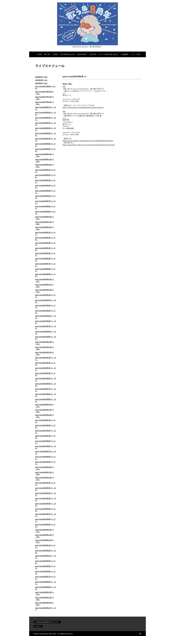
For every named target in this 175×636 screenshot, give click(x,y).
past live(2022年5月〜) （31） (45, 379)
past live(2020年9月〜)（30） (45, 275)
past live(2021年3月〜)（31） (45, 306)
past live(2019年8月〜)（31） (45, 207)
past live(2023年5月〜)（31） (45, 442)
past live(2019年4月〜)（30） (45, 186)
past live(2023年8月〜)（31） (45, 458)
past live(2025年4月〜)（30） (45, 562)
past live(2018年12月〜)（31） (44, 166)
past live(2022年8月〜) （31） (45, 395)
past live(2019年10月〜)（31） (44, 218)
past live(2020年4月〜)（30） (45, 249)
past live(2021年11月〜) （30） (44, 348)
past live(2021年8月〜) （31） (45, 332)
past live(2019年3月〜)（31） (45, 181)
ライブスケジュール (68, 54)
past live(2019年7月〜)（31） (45, 202)
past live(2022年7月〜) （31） (45, 390)
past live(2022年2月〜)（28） (45, 364)
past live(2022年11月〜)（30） (44, 411)
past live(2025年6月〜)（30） (45, 572)
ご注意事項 (124, 54)
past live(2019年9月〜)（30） (45, 213)
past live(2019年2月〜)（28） (45, 176)
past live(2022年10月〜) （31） (44, 406)
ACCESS (92, 54)
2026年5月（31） (41, 80)
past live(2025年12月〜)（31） (44, 604)
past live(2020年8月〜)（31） (45, 270)
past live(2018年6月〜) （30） (45, 134)
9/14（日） (68, 84)
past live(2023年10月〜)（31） (44, 468)
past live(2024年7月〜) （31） (45, 515)
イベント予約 (135, 54)
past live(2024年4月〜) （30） (45, 499)
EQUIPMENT (82, 54)
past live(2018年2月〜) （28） (45, 113)
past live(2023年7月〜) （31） (45, 452)
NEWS (55, 54)
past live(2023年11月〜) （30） (44, 473)
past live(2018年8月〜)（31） (45, 145)
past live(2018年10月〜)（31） (44, 155)
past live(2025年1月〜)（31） (45, 546)
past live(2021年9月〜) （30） (45, 338)
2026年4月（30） (41, 77)
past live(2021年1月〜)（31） (45, 296)
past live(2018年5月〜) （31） (45, 129)
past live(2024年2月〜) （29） (45, 489)
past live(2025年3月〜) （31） (45, 557)
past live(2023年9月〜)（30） (45, 463)
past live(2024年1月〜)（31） (45, 484)
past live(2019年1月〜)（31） (45, 171)
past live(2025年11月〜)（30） (44, 598)
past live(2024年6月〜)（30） (45, 510)
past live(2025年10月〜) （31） (44, 593)
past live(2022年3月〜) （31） (45, 369)
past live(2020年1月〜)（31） (45, 233)
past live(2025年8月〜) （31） (45, 583)
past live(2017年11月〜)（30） (44, 98)
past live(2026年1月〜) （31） (45, 609)
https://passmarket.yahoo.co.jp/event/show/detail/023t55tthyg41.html (89, 145)
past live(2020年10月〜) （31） (44, 280)
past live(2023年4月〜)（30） (45, 437)
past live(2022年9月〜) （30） (45, 400)
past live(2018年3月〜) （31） (45, 119)
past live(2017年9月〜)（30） (45, 87)
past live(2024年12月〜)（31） (44, 541)
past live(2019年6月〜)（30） (45, 197)
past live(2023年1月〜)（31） (45, 421)
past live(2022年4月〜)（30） (45, 374)
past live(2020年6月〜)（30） (45, 259)
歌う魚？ (47, 54)
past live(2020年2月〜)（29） (45, 239)
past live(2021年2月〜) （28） (45, 301)
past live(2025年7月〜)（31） (45, 578)
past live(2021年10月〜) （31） (44, 343)
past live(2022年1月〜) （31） (45, 359)
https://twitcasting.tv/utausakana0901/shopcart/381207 (83, 107)
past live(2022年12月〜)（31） (44, 416)
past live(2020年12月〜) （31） (44, 291)
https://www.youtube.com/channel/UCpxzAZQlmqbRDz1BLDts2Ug (88, 141)
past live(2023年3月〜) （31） (45, 432)
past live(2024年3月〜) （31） (45, 494)
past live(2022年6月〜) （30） (45, 385)
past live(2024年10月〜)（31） (44, 531)
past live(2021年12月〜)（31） (44, 353)
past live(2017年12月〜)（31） (44, 103)
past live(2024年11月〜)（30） (44, 536)
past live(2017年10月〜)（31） (44, 93)
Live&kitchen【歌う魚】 (48, 634)
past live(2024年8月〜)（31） (45, 520)
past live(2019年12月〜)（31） (44, 228)
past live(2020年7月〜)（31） (45, 265)
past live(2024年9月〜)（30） (45, 525)
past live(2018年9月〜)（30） (45, 150)
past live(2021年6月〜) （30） (45, 322)
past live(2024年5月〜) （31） (45, 505)
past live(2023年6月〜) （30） (45, 447)
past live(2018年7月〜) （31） (45, 140)
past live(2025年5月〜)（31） (45, 567)
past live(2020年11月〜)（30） (44, 286)
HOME (39, 54)
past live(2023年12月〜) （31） (44, 479)
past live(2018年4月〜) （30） (45, 124)
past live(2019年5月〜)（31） (45, 192)
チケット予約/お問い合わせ (108, 54)
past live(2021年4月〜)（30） (45, 312)
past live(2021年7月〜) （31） (45, 327)
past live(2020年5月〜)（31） (45, 254)
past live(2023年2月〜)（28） (45, 426)
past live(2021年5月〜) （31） (45, 317)
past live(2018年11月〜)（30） (44, 160)
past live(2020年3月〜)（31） (45, 244)
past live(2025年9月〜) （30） (45, 588)
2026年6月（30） (41, 83)
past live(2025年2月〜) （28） (45, 552)
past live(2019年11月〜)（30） (44, 223)
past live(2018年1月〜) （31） (45, 108)
